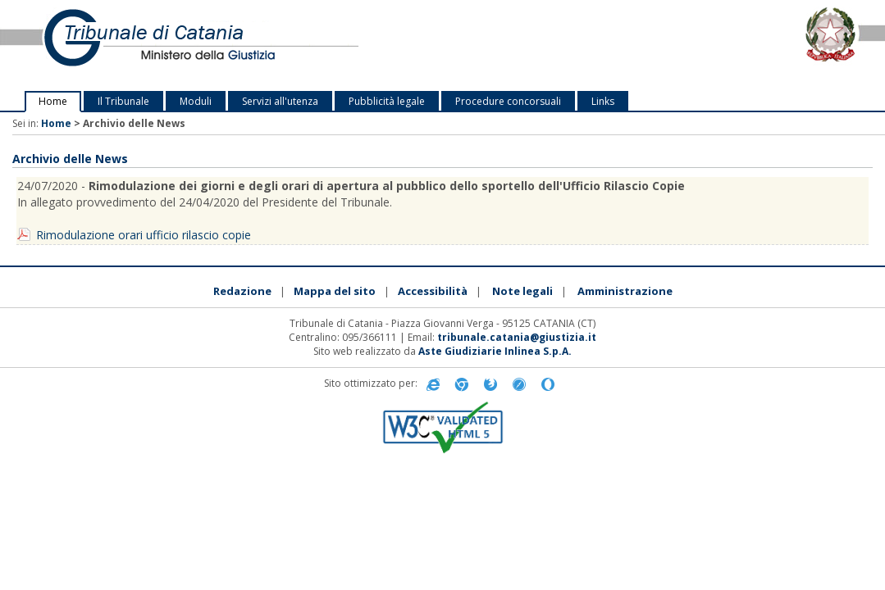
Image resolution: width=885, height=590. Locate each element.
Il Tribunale (123, 101)
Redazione (242, 291)
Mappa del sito (335, 291)
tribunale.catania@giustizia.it (516, 337)
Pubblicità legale (387, 101)
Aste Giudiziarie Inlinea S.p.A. (495, 351)
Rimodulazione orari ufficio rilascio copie (143, 235)
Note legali (522, 291)
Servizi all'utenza (280, 101)
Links (602, 101)
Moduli (196, 101)
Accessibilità (433, 291)
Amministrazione (625, 291)
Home (53, 101)
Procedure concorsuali (508, 101)
